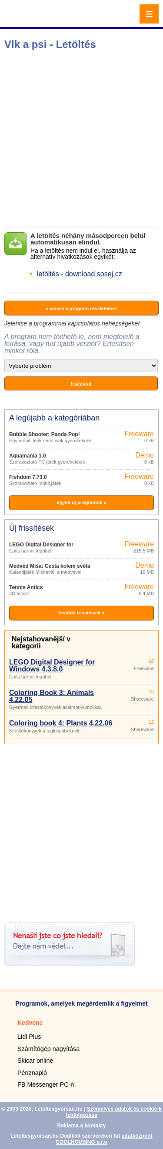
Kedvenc (30, 1022)
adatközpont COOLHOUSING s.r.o (104, 1139)
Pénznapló (32, 1072)
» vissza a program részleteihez (81, 308)
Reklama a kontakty (81, 1125)
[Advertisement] (81, 138)
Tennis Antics (26, 587)
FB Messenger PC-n (45, 1084)
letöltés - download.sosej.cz (79, 274)
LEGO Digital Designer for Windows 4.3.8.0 (52, 665)
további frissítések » (82, 612)
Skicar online (35, 1060)
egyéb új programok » (81, 502)
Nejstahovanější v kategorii (41, 642)
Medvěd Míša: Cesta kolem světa (49, 566)
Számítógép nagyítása (48, 1048)
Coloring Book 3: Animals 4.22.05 (51, 696)
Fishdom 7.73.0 (28, 477)
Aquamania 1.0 (27, 456)
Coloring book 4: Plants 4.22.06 (60, 723)
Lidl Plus (29, 1036)
